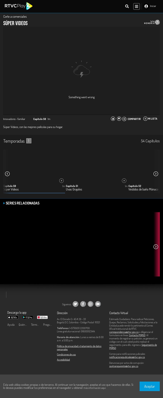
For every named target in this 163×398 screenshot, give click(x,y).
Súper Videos (11, 189)
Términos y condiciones (36, 324)
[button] (155, 173)
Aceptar (149, 386)
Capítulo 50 (9, 186)
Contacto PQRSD (137, 335)
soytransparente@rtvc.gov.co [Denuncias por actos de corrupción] (123, 366)
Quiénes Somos (24, 324)
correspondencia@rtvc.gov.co (124, 332)
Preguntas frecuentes (48, 324)
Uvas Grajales (74, 189)
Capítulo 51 (72, 186)
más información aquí (95, 387)
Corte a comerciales (15, 16)
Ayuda (11, 324)
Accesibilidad (63, 359)
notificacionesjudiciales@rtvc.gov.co (127, 357)
